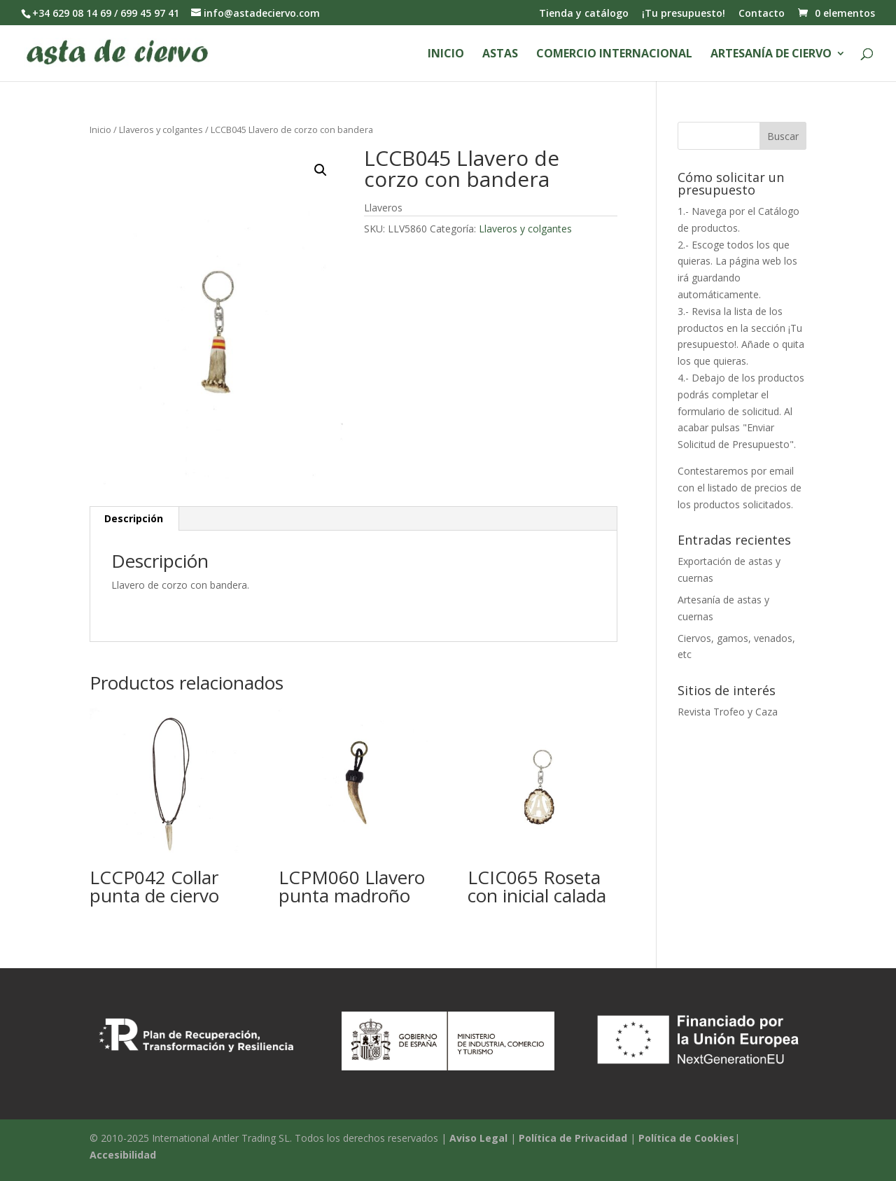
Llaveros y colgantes (161, 129)
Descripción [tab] (133, 518)
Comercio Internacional (614, 54)
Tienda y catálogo (584, 14)
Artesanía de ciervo (771, 54)
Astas (500, 54)
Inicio (446, 54)
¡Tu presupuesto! (683, 14)
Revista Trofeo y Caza (728, 711)
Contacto (761, 14)
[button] (320, 170)
